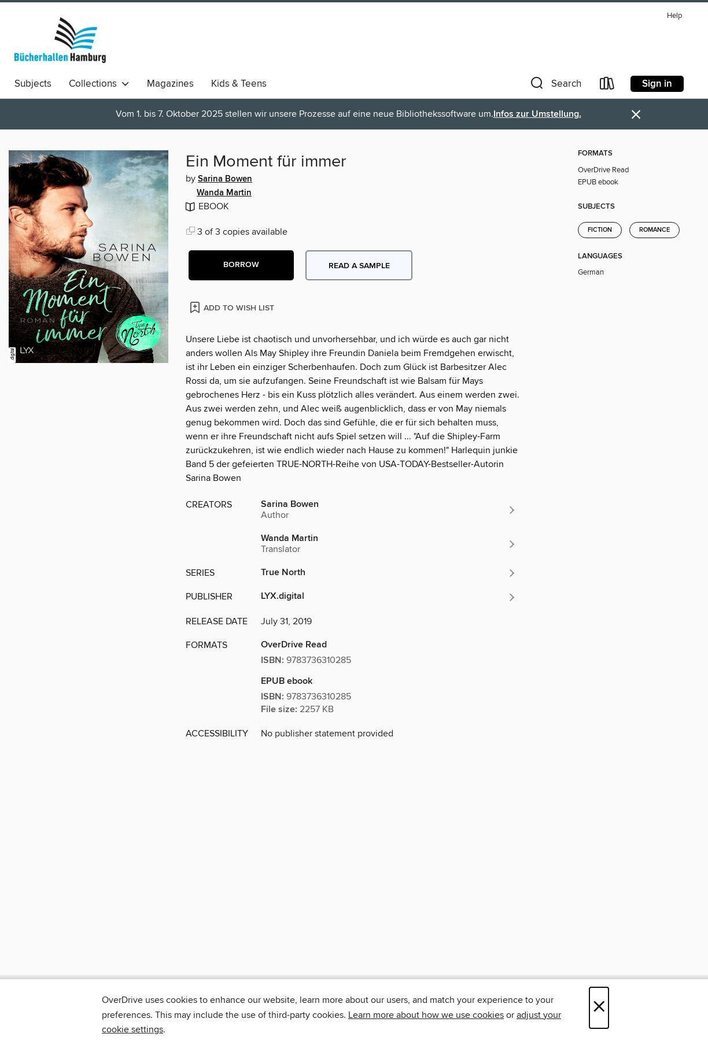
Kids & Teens (239, 83)
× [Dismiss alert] (636, 115)
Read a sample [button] (359, 266)
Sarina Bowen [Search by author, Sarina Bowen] (225, 179)
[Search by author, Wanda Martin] (388, 544)
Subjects (32, 83)
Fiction (600, 230)
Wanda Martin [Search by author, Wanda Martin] (224, 193)
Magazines (170, 83)
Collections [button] (99, 83)
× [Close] (599, 1008)
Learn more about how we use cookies (426, 1015)
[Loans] (607, 86)
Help (674, 16)
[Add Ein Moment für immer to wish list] (233, 307)
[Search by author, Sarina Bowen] (388, 509)
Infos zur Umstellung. (537, 114)
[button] (554, 86)
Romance (654, 230)
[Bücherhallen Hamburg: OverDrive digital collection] (60, 40)
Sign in (657, 83)
